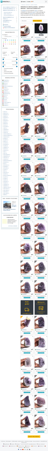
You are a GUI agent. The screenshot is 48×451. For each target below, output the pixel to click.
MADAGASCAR (7, 93)
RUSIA (5, 99)
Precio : (4, 57)
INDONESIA (6, 89)
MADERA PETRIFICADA (7, 160)
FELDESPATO (6, 144)
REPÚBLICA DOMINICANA (8, 86)
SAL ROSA (5, 176)
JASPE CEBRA (6, 190)
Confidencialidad (14, 441)
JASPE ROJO (5, 191)
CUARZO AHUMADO (7, 133)
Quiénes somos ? (21, 441)
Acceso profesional (36, 441)
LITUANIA (6, 90)
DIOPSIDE (5, 138)
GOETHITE (5, 148)
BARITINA (5, 123)
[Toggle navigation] (46, 1)
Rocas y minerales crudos (9, 7)
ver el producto (27, 40)
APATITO (5, 119)
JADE (4, 151)
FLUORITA (5, 145)
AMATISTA (5, 113)
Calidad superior (7, 26)
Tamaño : (4, 64)
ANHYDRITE (5, 117)
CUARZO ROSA (6, 136)
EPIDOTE (5, 141)
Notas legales (8, 441)
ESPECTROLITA (6, 188)
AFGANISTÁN (6, 80)
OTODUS (5, 169)
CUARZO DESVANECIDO (7, 135)
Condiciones (3, 441)
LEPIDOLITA (5, 159)
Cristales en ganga (8, 12)
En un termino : (5, 48)
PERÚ (5, 96)
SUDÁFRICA (6, 103)
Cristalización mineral (9, 15)
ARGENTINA (6, 81)
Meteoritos (6, 21)
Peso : (4, 61)
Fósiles (5, 18)
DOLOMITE (5, 139)
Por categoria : (5, 34)
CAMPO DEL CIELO (7, 187)
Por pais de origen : (13, 53)
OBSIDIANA (5, 166)
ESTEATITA (5, 142)
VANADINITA (6, 185)
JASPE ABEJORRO (6, 154)
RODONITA (5, 173)
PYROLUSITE (6, 172)
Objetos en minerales (8, 17)
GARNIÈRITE (6, 147)
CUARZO (5, 132)
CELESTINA (5, 126)
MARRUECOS (6, 92)
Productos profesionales (9, 27)
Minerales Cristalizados (9, 10)
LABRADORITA (6, 156)
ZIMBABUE (6, 105)
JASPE (5, 153)
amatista (23, 37)
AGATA (5, 111)
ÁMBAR (5, 194)
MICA (4, 163)
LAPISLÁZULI (6, 157)
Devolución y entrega (28, 441)
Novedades (5, 24)
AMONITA (5, 116)
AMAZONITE (6, 114)
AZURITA (5, 122)
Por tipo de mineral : (5, 53)
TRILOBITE (5, 182)
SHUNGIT (5, 179)
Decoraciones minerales (9, 8)
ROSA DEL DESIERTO (7, 175)
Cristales (28, 4)
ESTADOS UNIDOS (7, 102)
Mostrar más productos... (34, 436)
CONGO (5, 84)
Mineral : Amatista (37, 20)
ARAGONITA (5, 120)
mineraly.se (26, 447)
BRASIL (5, 83)
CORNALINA (5, 129)
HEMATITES (5, 150)
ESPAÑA (5, 87)
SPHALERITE (6, 181)
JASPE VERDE (6, 193)
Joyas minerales (7, 20)
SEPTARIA (5, 178)
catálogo (23, 4)
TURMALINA (6, 184)
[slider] (3, 59)
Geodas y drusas (7, 13)
